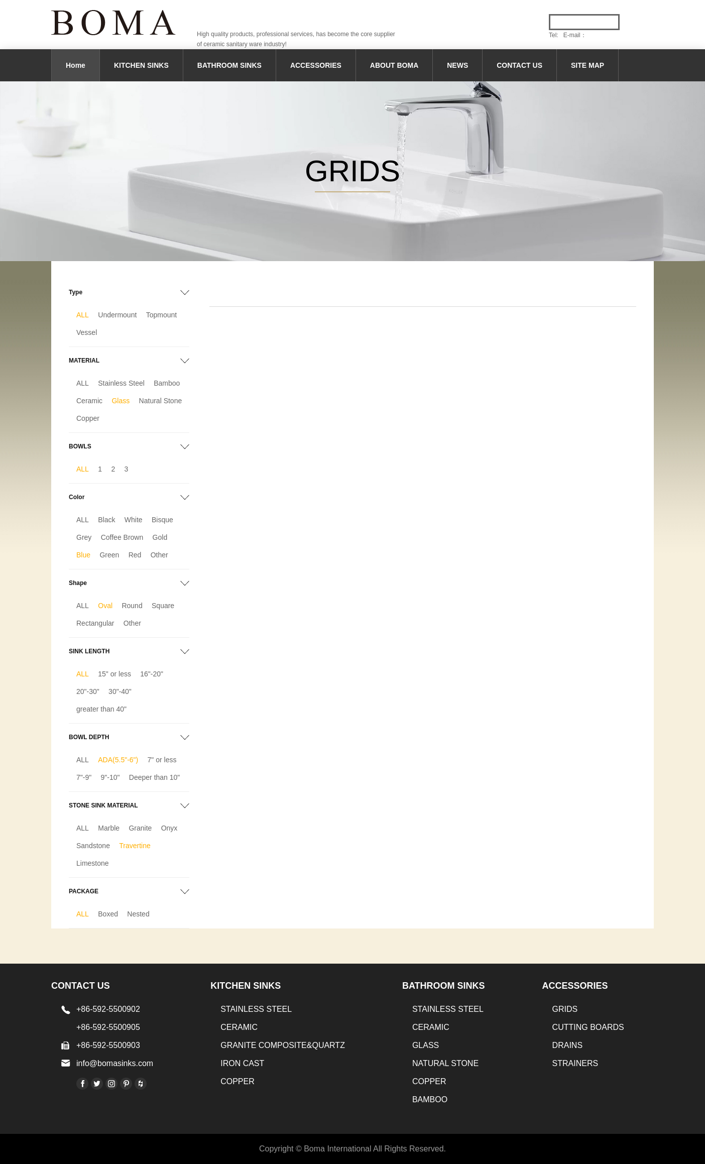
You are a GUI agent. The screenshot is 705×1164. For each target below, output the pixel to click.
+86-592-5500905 (108, 1027)
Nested (138, 914)
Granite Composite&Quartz (282, 1045)
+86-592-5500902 (108, 1009)
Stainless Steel (121, 383)
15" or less (114, 674)
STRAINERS (575, 1063)
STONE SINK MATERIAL (103, 805)
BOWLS (80, 446)
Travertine (135, 846)
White (134, 520)
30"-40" (120, 691)
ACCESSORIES (315, 65)
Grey (83, 537)
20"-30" (87, 691)
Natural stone (445, 1063)
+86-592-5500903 (108, 1045)
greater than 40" (101, 709)
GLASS (425, 1045)
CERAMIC (239, 1027)
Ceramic (89, 401)
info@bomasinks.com (114, 1063)
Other (159, 555)
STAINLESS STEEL (256, 1009)
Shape (78, 583)
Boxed (108, 914)
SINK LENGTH (89, 651)
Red (135, 555)
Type (75, 292)
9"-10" (110, 777)
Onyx (169, 828)
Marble (109, 828)
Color (76, 497)
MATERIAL (84, 360)
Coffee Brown (122, 537)
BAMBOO (429, 1099)
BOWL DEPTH (89, 737)
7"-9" (83, 777)
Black (106, 520)
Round (132, 606)
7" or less (162, 760)
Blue (83, 555)
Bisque (162, 520)
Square (163, 606)
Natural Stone (160, 401)
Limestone (92, 863)
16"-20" (151, 674)
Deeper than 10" (154, 777)
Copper (87, 418)
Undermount (117, 315)
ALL (82, 315)
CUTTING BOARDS (588, 1027)
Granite (140, 828)
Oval (105, 606)
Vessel (86, 332)
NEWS (457, 65)
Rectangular (95, 623)
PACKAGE (83, 891)
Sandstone (93, 846)
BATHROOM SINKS (229, 65)
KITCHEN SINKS (141, 65)
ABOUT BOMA (394, 65)
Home (75, 65)
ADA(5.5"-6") (118, 760)
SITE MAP (587, 65)
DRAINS (567, 1045)
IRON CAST (242, 1063)
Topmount (161, 315)
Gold (160, 537)
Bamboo (167, 383)
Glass (120, 401)
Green (109, 555)
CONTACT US (519, 65)
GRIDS (565, 1009)
